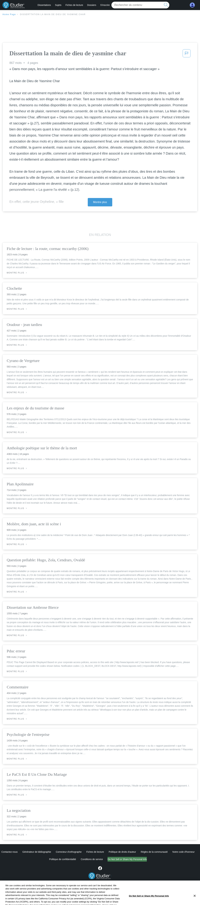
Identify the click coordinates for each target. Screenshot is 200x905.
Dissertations (44, 5)
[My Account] (192, 5)
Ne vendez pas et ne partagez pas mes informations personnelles (127, 859)
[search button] (166, 5)
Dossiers (91, 5)
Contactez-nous (9, 852)
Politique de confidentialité (48, 859)
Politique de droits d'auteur (122, 852)
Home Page (9, 14)
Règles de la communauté (154, 852)
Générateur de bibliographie (36, 852)
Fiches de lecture (74, 5)
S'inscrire (105, 5)
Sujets (58, 5)
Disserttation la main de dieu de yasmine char (53, 14)
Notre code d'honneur (183, 852)
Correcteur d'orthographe (69, 852)
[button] (187, 54)
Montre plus (100, 202)
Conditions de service (78, 859)
